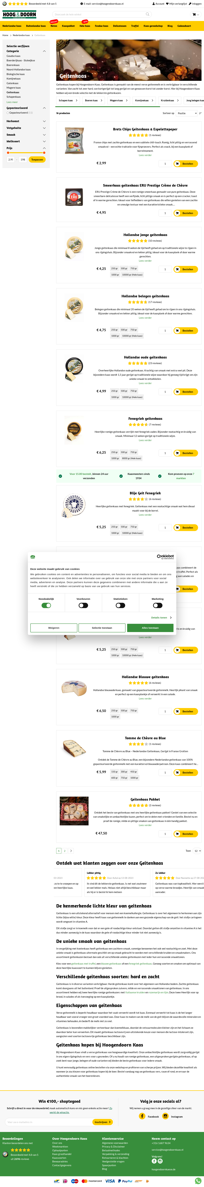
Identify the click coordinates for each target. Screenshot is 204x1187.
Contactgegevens (61, 1165)
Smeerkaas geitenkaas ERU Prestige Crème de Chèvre (145, 185)
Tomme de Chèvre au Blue (145, 738)
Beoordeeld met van (43, 3)
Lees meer (12, 101)
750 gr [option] (133, 268)
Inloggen (197, 3)
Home (5, 35)
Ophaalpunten (60, 1150)
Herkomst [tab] (13, 121)
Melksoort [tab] (13, 141)
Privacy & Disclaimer (113, 1146)
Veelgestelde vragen (113, 1161)
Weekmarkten (60, 1146)
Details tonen (159, 617)
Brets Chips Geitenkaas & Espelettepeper (145, 129)
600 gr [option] (114, 777)
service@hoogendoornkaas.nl (108, 3)
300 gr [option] (124, 771)
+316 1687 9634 (161, 1143)
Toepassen (37, 159)
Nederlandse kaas (21, 35)
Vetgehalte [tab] (14, 128)
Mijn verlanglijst (178, 3)
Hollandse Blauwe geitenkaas (145, 677)
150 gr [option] (114, 771)
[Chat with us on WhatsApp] (198, 1182)
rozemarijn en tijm (158, 992)
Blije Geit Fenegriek (145, 493)
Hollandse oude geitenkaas (145, 357)
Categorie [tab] (13, 51)
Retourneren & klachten (115, 1157)
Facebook (153, 1116)
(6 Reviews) (155, 498)
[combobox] (102, 14)
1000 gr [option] (115, 274)
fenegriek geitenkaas (140, 963)
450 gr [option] (133, 771)
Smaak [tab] (11, 135)
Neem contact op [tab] (164, 1138)
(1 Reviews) (155, 135)
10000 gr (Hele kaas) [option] (132, 274)
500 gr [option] (124, 268)
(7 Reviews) (155, 424)
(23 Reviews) (155, 363)
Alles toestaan (150, 627)
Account (160, 3)
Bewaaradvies (60, 1161)
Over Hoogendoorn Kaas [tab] (69, 1138)
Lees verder (145, 155)
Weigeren (53, 627)
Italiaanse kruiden (135, 992)
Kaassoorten (59, 1157)
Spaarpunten (109, 1165)
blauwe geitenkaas (111, 963)
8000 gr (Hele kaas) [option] (131, 458)
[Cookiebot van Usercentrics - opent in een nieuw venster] (159, 556)
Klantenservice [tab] (113, 1138)
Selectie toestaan (102, 627)
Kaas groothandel (61, 1153)
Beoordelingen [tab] (12, 1138)
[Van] (11, 159)
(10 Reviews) (155, 240)
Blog (104, 1168)
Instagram (177, 1116)
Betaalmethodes (111, 1150)
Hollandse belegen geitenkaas (145, 296)
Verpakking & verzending (115, 1153)
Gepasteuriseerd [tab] (17, 108)
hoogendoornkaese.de (163, 1169)
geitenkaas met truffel (83, 963)
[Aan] (23, 159)
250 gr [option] (114, 268)
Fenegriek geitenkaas (145, 418)
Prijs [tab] (9, 148)
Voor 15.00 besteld (81, 473)
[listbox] (127, 272)
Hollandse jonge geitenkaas (145, 235)
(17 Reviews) (155, 301)
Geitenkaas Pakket (145, 799)
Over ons (57, 1142)
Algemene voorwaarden (115, 1142)
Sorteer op (168, 113)
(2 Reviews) (155, 805)
